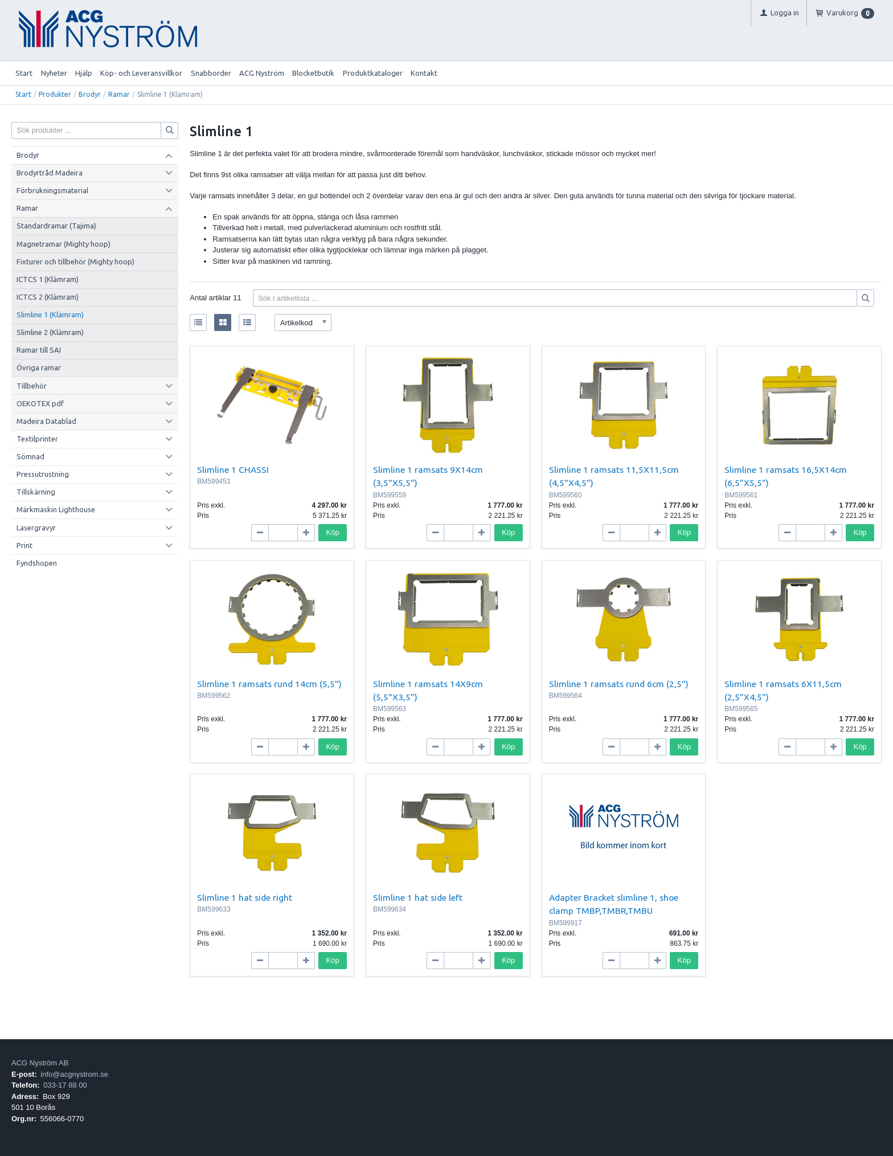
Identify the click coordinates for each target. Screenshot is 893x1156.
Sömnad (30, 456)
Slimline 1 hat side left (417, 897)
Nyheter (54, 73)
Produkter (55, 94)
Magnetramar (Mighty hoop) (63, 244)
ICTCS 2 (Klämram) (48, 297)
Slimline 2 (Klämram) (50, 332)
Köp (332, 532)
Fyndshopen (37, 563)
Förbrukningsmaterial (52, 190)
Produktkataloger (373, 73)
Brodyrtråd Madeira (50, 173)
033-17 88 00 (65, 1085)
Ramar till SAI (39, 350)
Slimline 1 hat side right (244, 897)
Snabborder (211, 73)
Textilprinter (37, 439)
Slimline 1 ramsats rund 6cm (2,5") (619, 684)
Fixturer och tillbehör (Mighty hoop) (75, 261)
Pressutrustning (43, 474)
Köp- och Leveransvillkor (141, 73)
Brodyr (90, 94)
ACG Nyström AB (39, 1063)
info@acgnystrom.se (74, 1074)
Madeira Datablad (46, 421)
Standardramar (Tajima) (56, 226)
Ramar (119, 94)
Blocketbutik (313, 73)
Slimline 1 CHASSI (233, 469)
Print (24, 545)
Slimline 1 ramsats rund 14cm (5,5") (269, 684)
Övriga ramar (39, 367)
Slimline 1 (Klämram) (50, 314)
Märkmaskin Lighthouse (56, 509)
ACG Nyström (261, 73)
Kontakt (424, 73)
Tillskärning (36, 492)
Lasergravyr (36, 528)
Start (23, 73)
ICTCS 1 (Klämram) (48, 279)
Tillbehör (32, 386)
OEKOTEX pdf (40, 403)
